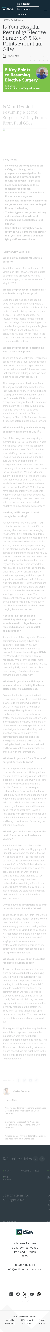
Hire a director (23, 4)
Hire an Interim (23, 9)
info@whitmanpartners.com (25, 1269)
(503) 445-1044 (25, 1264)
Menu (46, 9)
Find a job (21, 14)
